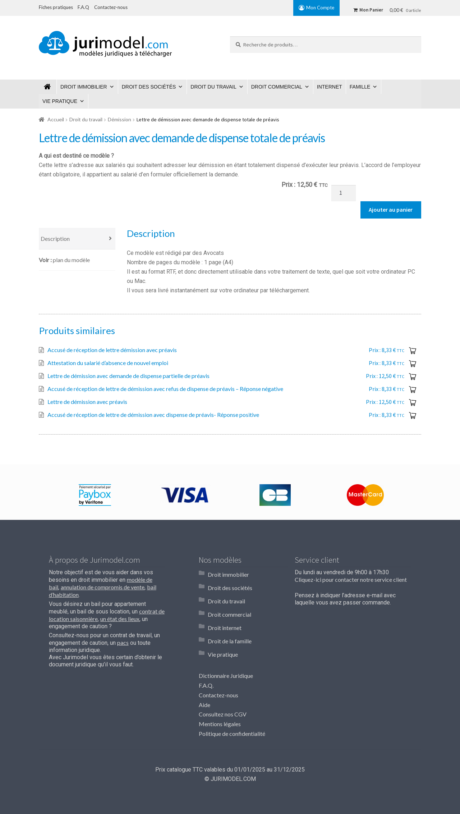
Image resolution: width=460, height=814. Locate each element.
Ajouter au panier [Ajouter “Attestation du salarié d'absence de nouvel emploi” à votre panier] (413, 363)
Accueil (55, 119)
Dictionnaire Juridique (226, 651)
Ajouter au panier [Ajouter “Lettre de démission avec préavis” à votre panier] (413, 402)
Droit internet (225, 612)
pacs (123, 642)
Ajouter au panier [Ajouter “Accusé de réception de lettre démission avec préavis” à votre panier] (413, 350)
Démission (119, 119)
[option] (94, 495)
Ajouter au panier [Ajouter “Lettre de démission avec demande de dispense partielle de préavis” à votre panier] (413, 376)
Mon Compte (320, 7)
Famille (360, 87)
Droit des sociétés (149, 87)
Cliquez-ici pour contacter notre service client (351, 579)
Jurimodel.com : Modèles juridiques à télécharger (48, 87)
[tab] (77, 238)
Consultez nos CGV (223, 690)
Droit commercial (276, 87)
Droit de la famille (230, 622)
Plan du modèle (71, 259)
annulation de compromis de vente (102, 587)
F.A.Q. (206, 661)
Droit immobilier (83, 87)
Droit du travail (213, 87)
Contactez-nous (218, 671)
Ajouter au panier (391, 209)
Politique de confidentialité (232, 710)
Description (55, 238)
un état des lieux (119, 618)
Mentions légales (220, 700)
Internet (329, 87)
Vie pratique (59, 101)
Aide (204, 681)
